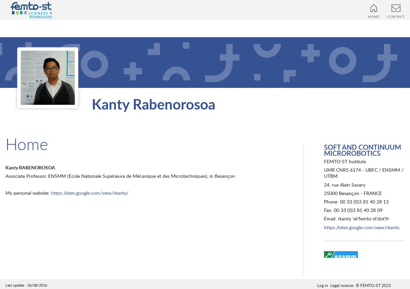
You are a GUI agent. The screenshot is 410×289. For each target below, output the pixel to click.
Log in (322, 285)
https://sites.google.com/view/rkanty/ (89, 193)
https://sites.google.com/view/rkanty (362, 227)
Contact (396, 16)
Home (373, 16)
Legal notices (341, 285)
